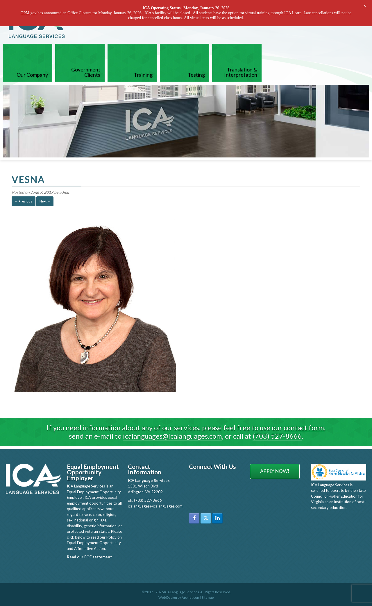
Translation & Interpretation (240, 72)
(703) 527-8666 (277, 435)
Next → (45, 201)
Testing (196, 74)
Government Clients (85, 72)
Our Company (32, 74)
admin (64, 191)
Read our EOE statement (89, 556)
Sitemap (208, 597)
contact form (304, 427)
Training (143, 74)
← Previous (23, 201)
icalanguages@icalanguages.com (172, 435)
